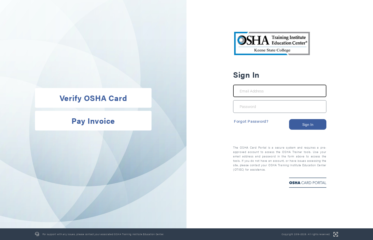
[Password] (279, 106)
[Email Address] (279, 91)
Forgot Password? (251, 121)
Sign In (307, 124)
